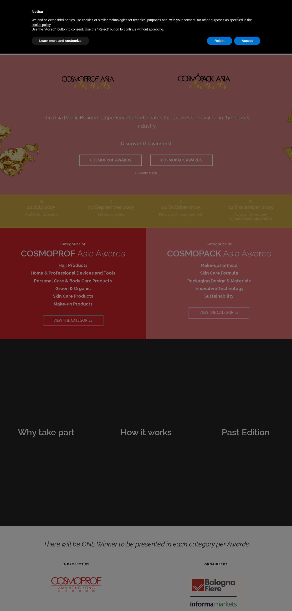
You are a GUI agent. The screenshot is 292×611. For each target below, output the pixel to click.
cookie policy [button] (41, 25)
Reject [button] (220, 41)
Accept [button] (247, 41)
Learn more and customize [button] (60, 41)
